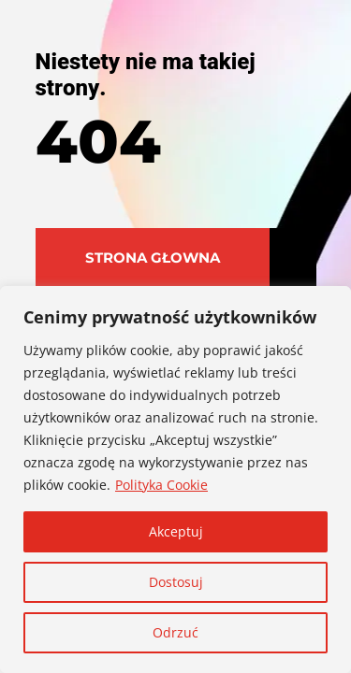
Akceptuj (176, 531)
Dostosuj (176, 582)
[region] (175, 479)
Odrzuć (175, 632)
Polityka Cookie (161, 485)
